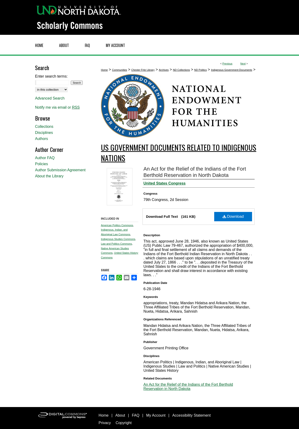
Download (233, 216)
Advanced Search (49, 98)
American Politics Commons (117, 225)
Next (243, 63)
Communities (119, 69)
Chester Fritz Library (143, 69)
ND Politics (200, 69)
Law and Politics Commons (116, 243)
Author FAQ (45, 158)
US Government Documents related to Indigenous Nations (178, 152)
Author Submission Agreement (60, 170)
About (120, 415)
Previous (227, 63)
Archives (164, 69)
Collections (44, 127)
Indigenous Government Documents (231, 69)
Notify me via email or (57, 107)
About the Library (49, 176)
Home (104, 69)
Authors (41, 139)
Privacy (105, 423)
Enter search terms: (51, 76)
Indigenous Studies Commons (118, 239)
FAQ (135, 415)
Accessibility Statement (191, 415)
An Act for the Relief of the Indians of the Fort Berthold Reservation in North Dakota (188, 387)
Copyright (124, 423)
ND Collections (181, 69)
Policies (41, 164)
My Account (156, 415)
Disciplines (44, 133)
